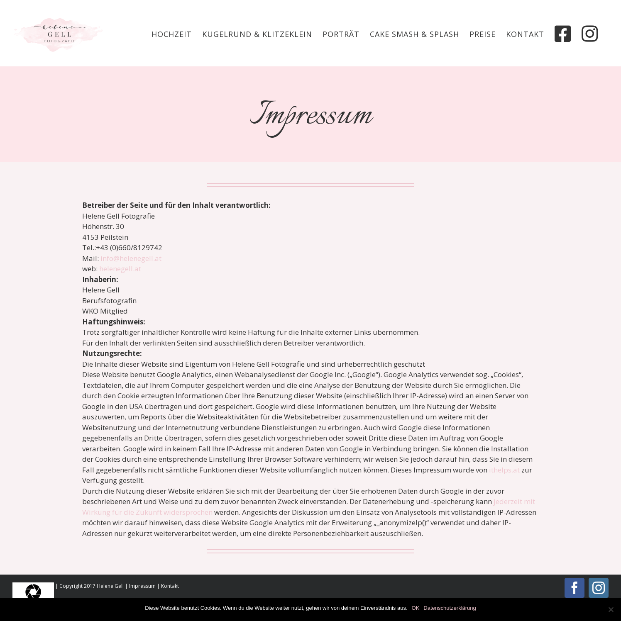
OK (416, 608)
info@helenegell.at (130, 258)
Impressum (142, 585)
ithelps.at (504, 470)
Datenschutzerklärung (449, 608)
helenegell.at (120, 268)
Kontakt (170, 585)
